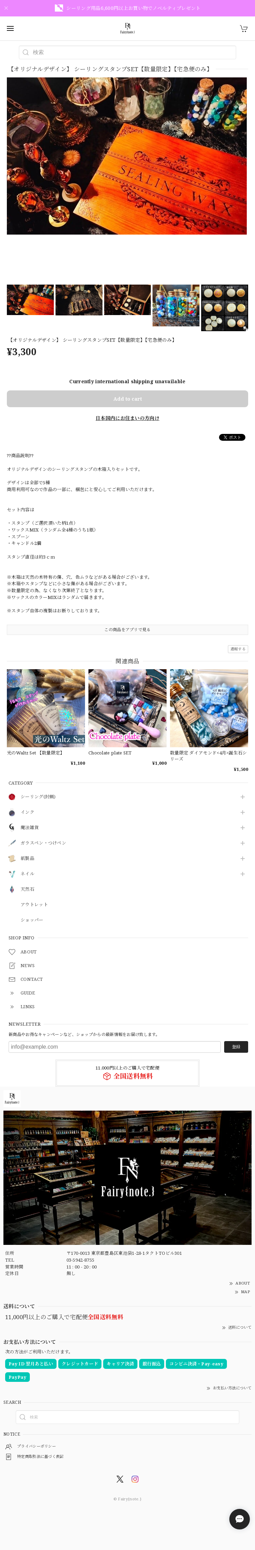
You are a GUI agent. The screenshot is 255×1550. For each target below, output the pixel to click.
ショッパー (32, 920)
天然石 (27, 889)
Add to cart (127, 399)
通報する (238, 648)
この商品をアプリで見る (127, 630)
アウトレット (34, 905)
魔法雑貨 (30, 827)
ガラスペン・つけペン (43, 843)
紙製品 (27, 858)
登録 (236, 1047)
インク (27, 812)
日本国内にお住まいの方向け (127, 418)
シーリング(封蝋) (38, 797)
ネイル (27, 874)
